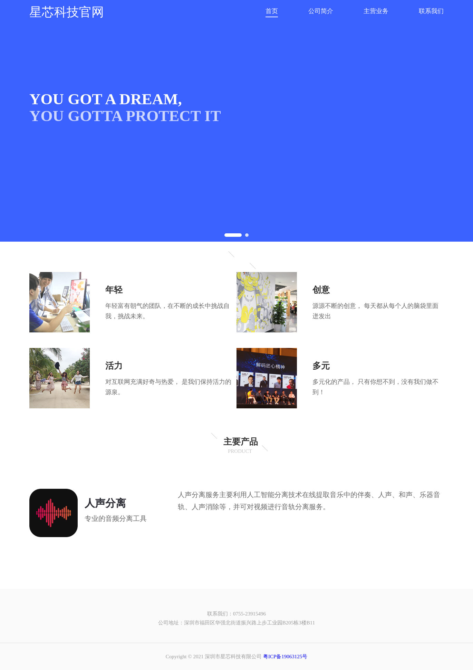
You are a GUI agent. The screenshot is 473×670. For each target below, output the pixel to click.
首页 (272, 11)
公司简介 (320, 11)
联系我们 (431, 11)
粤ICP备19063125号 (285, 656)
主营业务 (376, 11)
